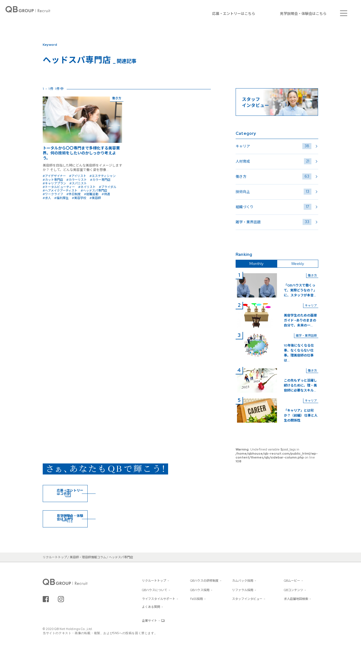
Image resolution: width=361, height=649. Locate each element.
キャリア (273, 146)
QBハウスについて (154, 590)
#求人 (47, 198)
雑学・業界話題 (273, 222)
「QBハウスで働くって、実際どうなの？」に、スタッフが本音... (300, 290)
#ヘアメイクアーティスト (60, 190)
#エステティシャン (103, 176)
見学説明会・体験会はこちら (303, 13)
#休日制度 (73, 194)
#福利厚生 (61, 198)
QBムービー (292, 581)
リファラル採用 (242, 590)
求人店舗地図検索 (296, 599)
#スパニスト (78, 183)
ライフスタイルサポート (158, 599)
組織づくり (273, 207)
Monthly (256, 263)
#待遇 (106, 194)
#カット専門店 (53, 180)
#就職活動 (91, 194)
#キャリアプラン (54, 183)
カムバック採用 (242, 581)
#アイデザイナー (54, 176)
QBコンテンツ (293, 590)
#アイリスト (77, 176)
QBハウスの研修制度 (204, 581)
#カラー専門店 (100, 180)
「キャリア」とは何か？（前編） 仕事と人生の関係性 (300, 415)
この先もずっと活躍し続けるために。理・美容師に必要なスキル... (300, 385)
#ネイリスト (87, 187)
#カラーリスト (76, 180)
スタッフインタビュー (247, 599)
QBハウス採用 (199, 590)
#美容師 (95, 198)
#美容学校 (79, 198)
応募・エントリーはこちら (233, 13)
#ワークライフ (53, 194)
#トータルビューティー (59, 187)
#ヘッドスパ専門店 (94, 190)
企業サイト (149, 621)
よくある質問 (151, 607)
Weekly (297, 263)
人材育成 (273, 161)
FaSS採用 (196, 599)
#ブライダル (107, 187)
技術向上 (273, 192)
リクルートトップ (154, 581)
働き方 (273, 176)
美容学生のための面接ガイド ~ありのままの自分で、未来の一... (300, 320)
